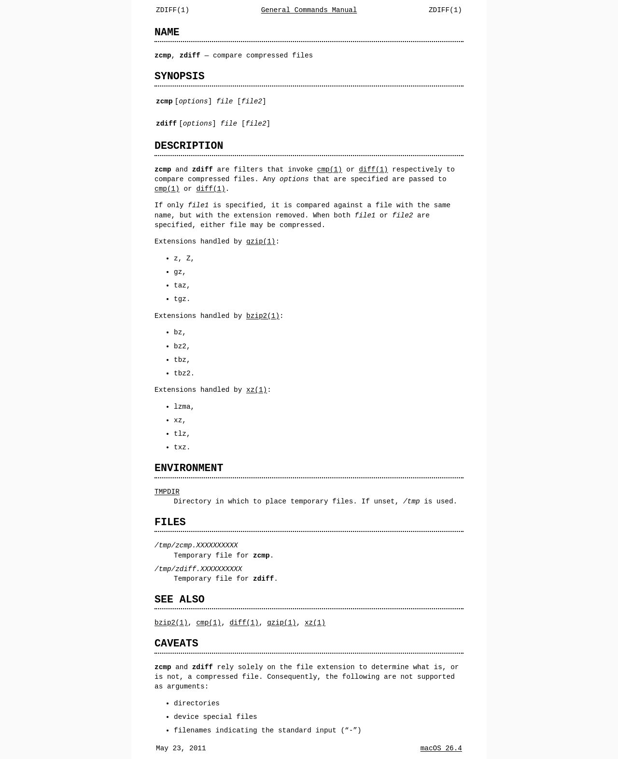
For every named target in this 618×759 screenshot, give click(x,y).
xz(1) (256, 389)
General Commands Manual (309, 9)
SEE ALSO (179, 599)
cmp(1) (329, 169)
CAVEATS (176, 643)
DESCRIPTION (188, 146)
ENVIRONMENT (188, 468)
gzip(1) (260, 241)
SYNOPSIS (179, 76)
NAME (167, 32)
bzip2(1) (263, 315)
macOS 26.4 (441, 748)
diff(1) (373, 169)
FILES (170, 522)
